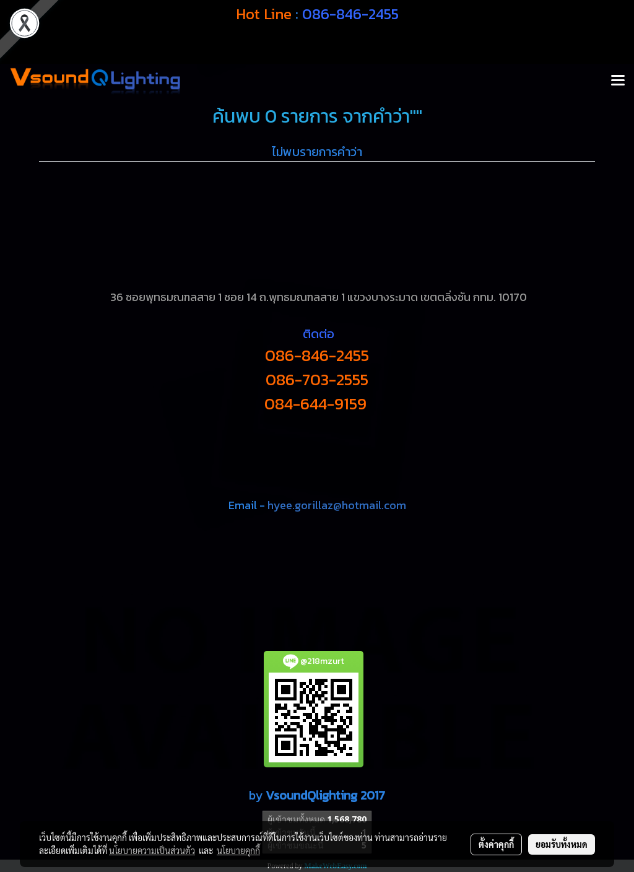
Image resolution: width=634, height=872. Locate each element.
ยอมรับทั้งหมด (562, 844)
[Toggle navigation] (618, 81)
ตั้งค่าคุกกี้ (496, 844)
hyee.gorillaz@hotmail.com (336, 505)
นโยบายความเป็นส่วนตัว (152, 850)
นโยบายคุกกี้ (238, 850)
